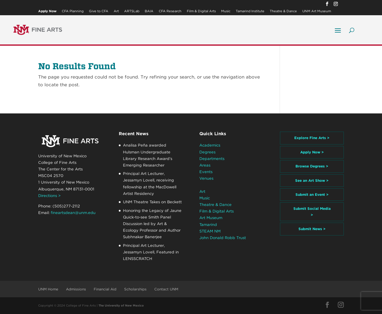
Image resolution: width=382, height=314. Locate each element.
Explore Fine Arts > (311, 138)
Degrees (207, 152)
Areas (204, 165)
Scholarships (135, 289)
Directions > (49, 195)
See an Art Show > (312, 180)
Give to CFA (98, 11)
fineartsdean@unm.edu (73, 212)
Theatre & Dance (283, 11)
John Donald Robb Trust (222, 238)
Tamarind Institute (250, 11)
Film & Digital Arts (201, 11)
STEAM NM (210, 231)
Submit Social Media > (312, 211)
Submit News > (312, 229)
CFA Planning (73, 11)
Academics (209, 145)
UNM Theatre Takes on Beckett (152, 202)
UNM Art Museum (316, 11)
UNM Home (48, 289)
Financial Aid (105, 289)
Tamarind (208, 224)
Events (205, 172)
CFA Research (170, 11)
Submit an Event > (312, 194)
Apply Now (47, 11)
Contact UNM (166, 289)
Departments (211, 158)
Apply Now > (312, 152)
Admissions (76, 289)
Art (116, 11)
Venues (206, 178)
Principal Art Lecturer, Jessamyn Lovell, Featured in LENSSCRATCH (151, 252)
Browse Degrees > (311, 166)
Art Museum (210, 218)
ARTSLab (131, 11)
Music (225, 11)
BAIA (149, 11)
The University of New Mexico (121, 305)
